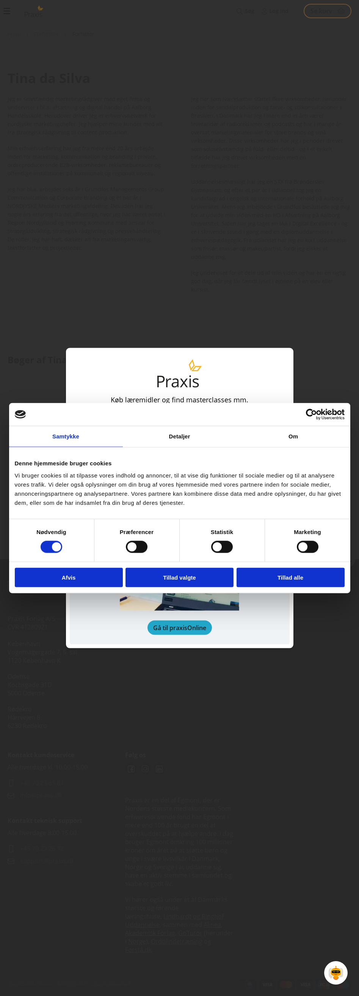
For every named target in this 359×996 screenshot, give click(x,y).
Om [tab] (293, 436)
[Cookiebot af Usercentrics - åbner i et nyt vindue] (311, 414)
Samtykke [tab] (65, 436)
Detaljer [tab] (179, 436)
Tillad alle (290, 577)
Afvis (69, 577)
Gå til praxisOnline (179, 627)
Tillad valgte (179, 577)
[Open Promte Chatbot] (336, 973)
